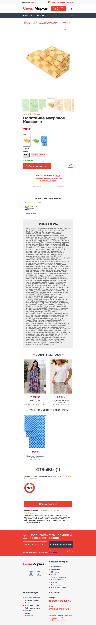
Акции (27, 613)
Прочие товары (57, 579)
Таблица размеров (32, 608)
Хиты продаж (56, 585)
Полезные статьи (32, 605)
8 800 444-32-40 (60, 600)
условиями (53, 552)
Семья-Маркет (36, 8)
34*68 (42, 155)
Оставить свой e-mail (61, 544)
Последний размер (59, 587)
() (48, 178)
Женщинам (55, 569)
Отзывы (28, 610)
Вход (53, 2)
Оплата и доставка (32, 597)
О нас (27, 603)
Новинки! (55, 582)
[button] (19, 380)
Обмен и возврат (32, 600)
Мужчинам (55, 572)
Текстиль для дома (58, 577)
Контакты (29, 616)
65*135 (34, 155)
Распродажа (56, 567)
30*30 (26, 155)
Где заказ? (70, 2)
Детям (53, 574)
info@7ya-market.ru (59, 609)
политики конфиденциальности (58, 619)
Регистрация (60, 2)
